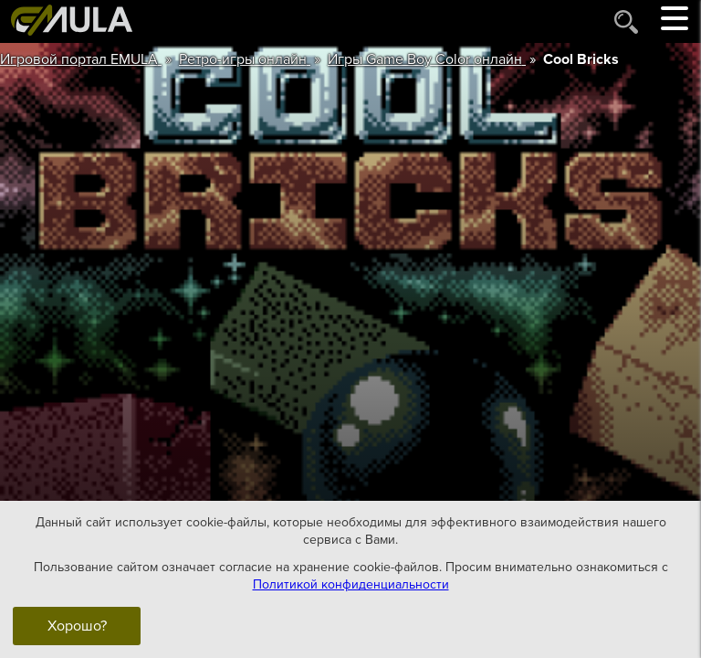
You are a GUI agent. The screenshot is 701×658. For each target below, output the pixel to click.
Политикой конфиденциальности (351, 584)
